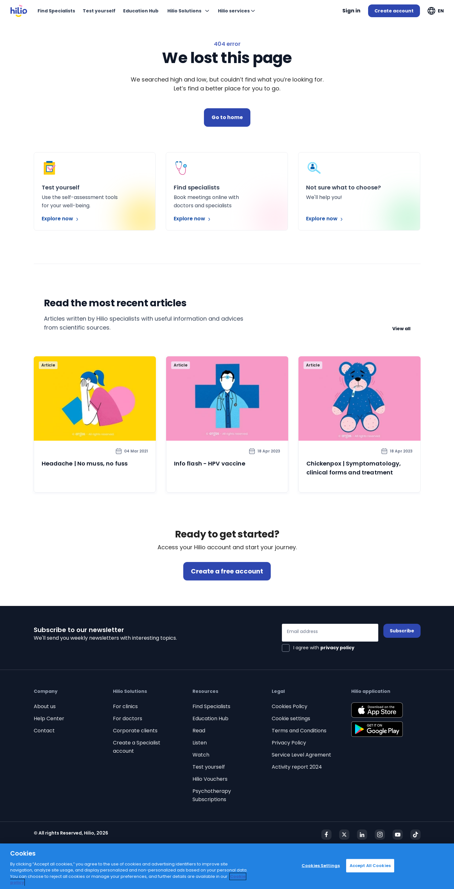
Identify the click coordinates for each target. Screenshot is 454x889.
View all (401, 328)
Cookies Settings (321, 866)
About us (45, 706)
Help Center (49, 718)
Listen (199, 742)
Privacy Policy (289, 742)
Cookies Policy (289, 706)
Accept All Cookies (370, 866)
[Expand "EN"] (436, 11)
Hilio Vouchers (209, 779)
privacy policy (337, 647)
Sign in (351, 10)
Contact (44, 730)
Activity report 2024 (297, 767)
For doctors (127, 718)
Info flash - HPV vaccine (209, 463)
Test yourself (208, 767)
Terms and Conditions (299, 730)
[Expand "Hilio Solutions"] (188, 11)
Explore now (61, 218)
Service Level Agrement (301, 754)
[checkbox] (318, 648)
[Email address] (330, 633)
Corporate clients (135, 730)
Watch (200, 754)
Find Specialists (211, 706)
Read (198, 730)
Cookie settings (291, 718)
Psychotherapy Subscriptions (211, 795)
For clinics (125, 706)
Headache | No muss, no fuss (85, 463)
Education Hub (210, 718)
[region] (227, 866)
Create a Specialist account (136, 747)
